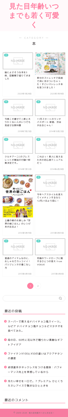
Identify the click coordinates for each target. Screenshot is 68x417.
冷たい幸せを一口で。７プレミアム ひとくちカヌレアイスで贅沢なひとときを (35, 383)
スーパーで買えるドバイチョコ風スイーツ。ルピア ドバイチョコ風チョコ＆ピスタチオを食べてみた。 (35, 326)
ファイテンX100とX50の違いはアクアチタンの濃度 (35, 356)
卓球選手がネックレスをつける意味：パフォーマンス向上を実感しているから (35, 369)
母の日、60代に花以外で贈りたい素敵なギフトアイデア (35, 342)
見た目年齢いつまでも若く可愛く (34, 15)
